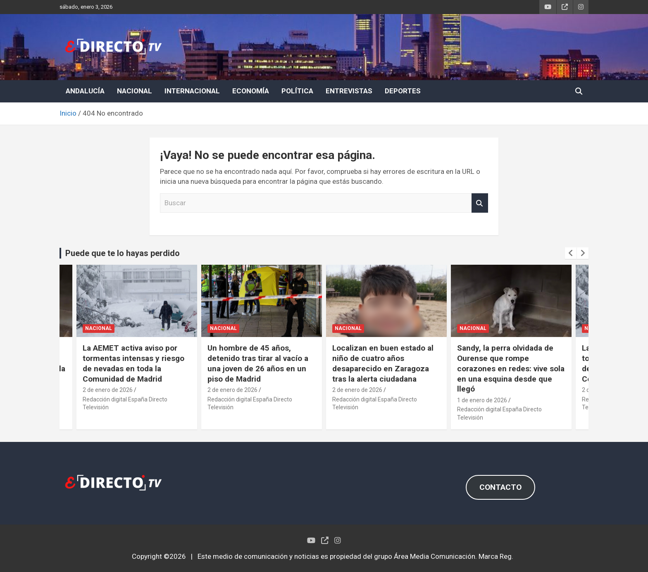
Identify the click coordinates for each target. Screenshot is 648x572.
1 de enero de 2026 (482, 400)
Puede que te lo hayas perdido (122, 253)
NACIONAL (134, 91)
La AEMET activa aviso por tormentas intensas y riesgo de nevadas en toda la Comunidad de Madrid (133, 363)
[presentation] (571, 253)
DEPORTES (403, 91)
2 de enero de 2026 (108, 390)
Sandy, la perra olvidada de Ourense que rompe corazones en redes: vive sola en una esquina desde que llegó (511, 368)
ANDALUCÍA (85, 91)
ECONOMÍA (250, 91)
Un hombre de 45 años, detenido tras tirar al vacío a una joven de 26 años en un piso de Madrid (257, 363)
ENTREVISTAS (349, 91)
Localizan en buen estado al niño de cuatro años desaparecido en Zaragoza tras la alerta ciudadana (383, 363)
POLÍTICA (297, 91)
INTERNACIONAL (192, 91)
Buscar (480, 203)
